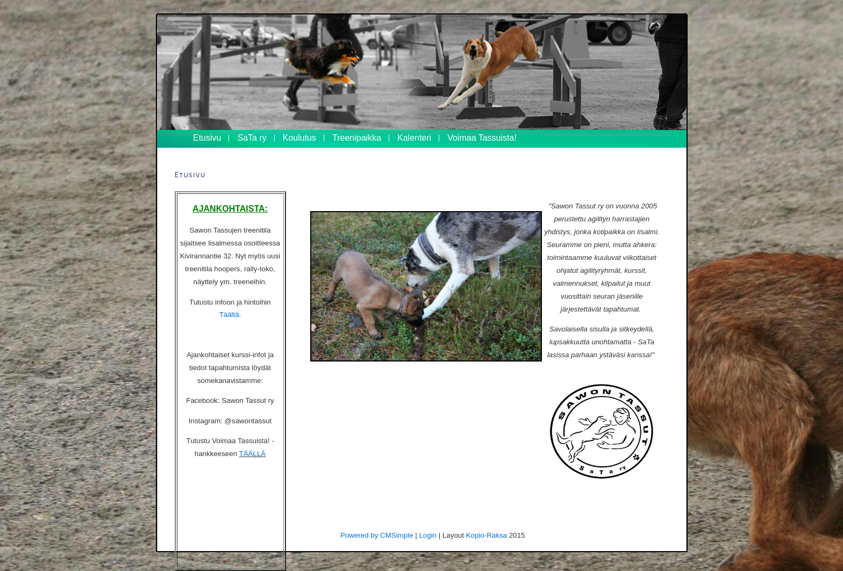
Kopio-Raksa (486, 535)
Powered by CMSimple (376, 535)
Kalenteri (414, 137)
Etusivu (207, 137)
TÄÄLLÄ (252, 454)
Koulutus (299, 137)
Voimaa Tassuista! (482, 137)
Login (428, 535)
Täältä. (230, 314)
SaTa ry (251, 137)
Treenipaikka (356, 137)
